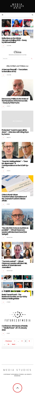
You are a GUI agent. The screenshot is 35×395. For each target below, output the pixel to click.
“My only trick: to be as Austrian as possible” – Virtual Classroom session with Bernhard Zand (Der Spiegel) (15, 231)
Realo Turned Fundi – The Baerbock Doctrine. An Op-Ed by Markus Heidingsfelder (14, 296)
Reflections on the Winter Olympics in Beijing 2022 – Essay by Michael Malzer (14, 40)
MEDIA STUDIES (17, 370)
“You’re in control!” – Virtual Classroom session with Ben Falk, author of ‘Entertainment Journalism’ (14, 264)
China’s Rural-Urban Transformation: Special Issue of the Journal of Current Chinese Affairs (14, 197)
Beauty (9, 137)
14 (8, 344)
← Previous (8, 341)
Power (8, 302)
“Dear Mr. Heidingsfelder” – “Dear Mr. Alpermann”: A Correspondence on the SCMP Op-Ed (15, 164)
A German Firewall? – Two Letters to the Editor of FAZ (14, 70)
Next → (14, 344)
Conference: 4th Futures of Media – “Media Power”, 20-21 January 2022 (15, 328)
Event (8, 204)
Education (9, 237)
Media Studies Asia (17, 6)
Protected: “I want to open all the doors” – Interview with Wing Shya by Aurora (15, 132)
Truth (8, 106)
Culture (9, 45)
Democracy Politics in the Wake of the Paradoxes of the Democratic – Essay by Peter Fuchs (15, 100)
